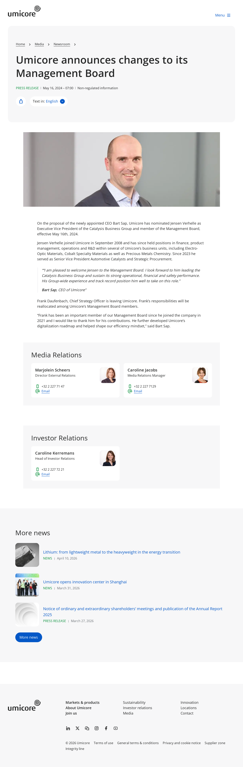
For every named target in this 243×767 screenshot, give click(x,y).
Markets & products (83, 702)
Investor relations (137, 707)
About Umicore (78, 707)
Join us (71, 713)
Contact (187, 713)
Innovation (189, 702)
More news (28, 637)
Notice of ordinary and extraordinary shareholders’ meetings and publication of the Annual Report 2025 (132, 611)
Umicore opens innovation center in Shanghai (85, 582)
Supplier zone (215, 743)
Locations (189, 707)
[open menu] (223, 15)
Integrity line (75, 749)
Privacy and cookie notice (182, 743)
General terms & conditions (138, 743)
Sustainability (134, 702)
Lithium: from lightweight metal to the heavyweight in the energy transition (111, 552)
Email (46, 391)
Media (128, 713)
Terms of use (103, 743)
